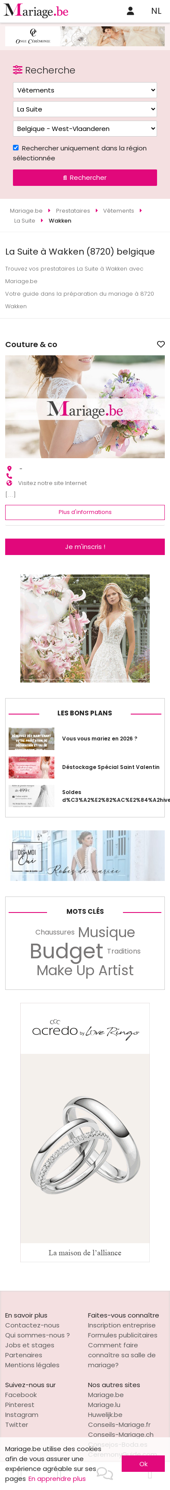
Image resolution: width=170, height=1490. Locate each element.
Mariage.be (106, 1394)
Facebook (21, 1394)
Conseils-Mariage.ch (121, 1434)
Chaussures (55, 932)
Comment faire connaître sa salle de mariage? (122, 1354)
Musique (106, 932)
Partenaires (23, 1354)
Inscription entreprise (122, 1325)
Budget (66, 951)
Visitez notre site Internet (52, 483)
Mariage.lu (104, 1404)
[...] (10, 495)
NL (156, 11)
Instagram (21, 1414)
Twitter (16, 1424)
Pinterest (20, 1404)
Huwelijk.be (105, 1414)
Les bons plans (84, 713)
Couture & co (31, 344)
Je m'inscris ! (85, 546)
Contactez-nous (32, 1325)
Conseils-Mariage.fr (119, 1424)
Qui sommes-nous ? (37, 1335)
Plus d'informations (85, 512)
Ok (143, 1463)
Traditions (124, 951)
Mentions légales (32, 1364)
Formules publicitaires (122, 1335)
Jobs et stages (29, 1345)
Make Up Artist (85, 970)
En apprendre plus (57, 1478)
